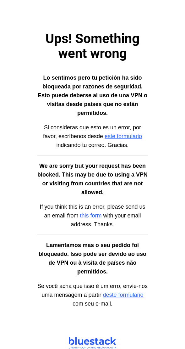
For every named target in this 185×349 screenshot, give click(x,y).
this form (90, 215)
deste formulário (123, 295)
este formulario (123, 136)
